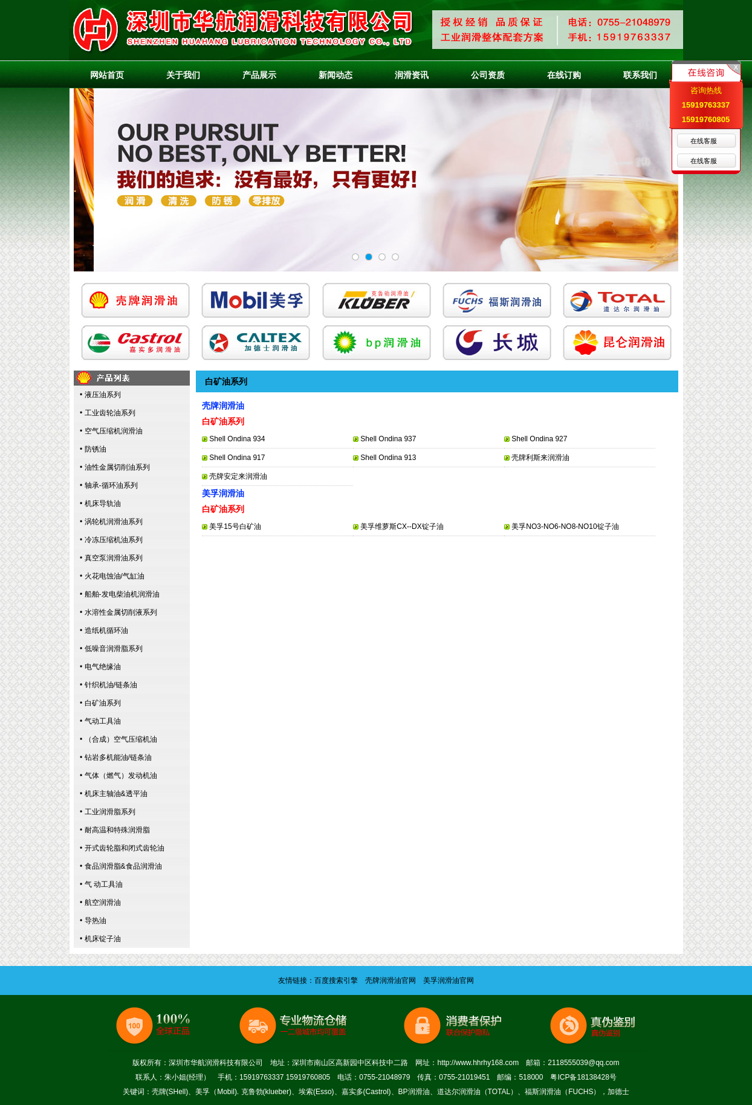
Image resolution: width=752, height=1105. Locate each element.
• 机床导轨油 (100, 503)
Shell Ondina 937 (388, 439)
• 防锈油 (93, 449)
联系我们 (640, 75)
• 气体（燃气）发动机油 (118, 775)
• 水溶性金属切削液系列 (118, 612)
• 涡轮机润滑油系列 (111, 521)
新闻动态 (335, 75)
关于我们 (183, 75)
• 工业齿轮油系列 (107, 413)
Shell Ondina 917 (237, 457)
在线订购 (564, 75)
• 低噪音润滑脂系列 (111, 648)
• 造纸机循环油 (104, 630)
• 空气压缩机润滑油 (111, 431)
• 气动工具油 (100, 721)
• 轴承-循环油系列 (109, 485)
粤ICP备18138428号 (583, 1077)
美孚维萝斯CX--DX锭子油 (401, 526)
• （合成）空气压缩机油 (118, 739)
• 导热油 (93, 920)
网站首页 (107, 75)
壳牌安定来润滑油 (238, 476)
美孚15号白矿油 (235, 526)
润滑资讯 (412, 75)
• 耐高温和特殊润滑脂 (115, 830)
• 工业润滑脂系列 (107, 812)
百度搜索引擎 (336, 980)
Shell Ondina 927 (539, 439)
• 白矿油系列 (100, 703)
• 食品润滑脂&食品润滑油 (121, 866)
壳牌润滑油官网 (390, 980)
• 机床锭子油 (100, 939)
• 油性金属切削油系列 (115, 467)
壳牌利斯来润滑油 (540, 457)
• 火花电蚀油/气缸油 (112, 576)
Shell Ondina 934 (237, 439)
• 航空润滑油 (100, 902)
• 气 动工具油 (101, 884)
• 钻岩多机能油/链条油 (116, 757)
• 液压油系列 (100, 394)
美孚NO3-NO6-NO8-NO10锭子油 (564, 526)
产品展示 (259, 75)
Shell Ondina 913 (388, 457)
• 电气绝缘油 (100, 667)
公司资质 (488, 75)
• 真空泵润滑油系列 (111, 558)
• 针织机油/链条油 (108, 685)
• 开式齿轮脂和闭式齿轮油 (122, 848)
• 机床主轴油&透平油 (113, 793)
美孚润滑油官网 (448, 980)
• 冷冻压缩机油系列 (111, 540)
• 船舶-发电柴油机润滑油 (120, 594)
